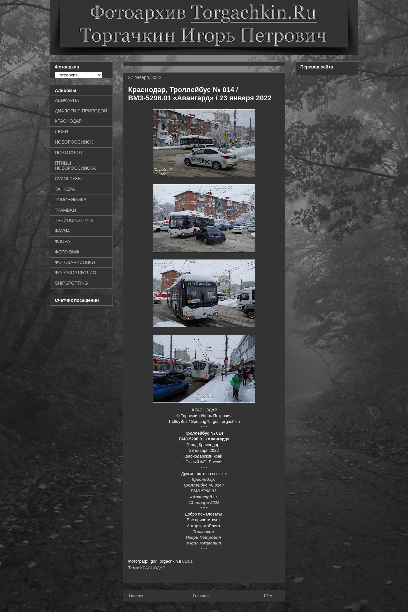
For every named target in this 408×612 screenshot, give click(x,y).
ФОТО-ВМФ (67, 251)
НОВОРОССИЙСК (74, 142)
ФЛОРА (62, 241)
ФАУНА (62, 230)
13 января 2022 (204, 502)
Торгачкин (204, 531)
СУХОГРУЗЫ (68, 178)
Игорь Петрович (204, 537)
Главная (200, 596)
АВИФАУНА (67, 100)
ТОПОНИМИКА (70, 199)
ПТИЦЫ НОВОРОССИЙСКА (75, 165)
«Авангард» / (204, 497)
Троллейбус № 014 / (204, 485)
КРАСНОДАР (152, 568)
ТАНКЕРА (65, 189)
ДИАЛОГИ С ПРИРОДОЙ (81, 110)
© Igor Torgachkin (204, 543)
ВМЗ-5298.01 (204, 490)
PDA (268, 596)
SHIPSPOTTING (71, 283)
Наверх (136, 596)
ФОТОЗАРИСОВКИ (75, 262)
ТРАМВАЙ (65, 210)
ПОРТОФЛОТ (69, 152)
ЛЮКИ (61, 131)
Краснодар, (204, 479)
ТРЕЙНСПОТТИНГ (74, 220)
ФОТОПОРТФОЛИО (75, 272)
